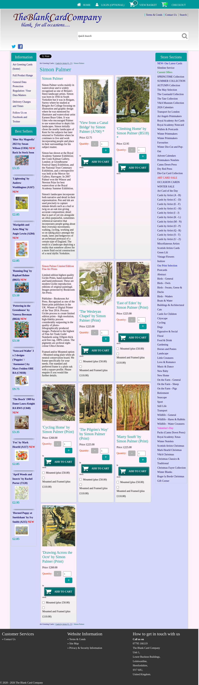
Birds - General (165, 278)
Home (86, 5)
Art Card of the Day (167, 190)
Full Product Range (23, 75)
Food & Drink (164, 340)
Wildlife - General (166, 415)
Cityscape (162, 318)
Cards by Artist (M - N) (169, 221)
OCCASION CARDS (168, 182)
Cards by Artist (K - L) (169, 217)
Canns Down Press (167, 164)
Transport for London (168, 111)
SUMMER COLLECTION (171, 81)
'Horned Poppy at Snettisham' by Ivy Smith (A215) (23, 517)
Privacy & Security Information (85, 648)
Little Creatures (165, 358)
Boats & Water (165, 300)
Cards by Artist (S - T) (64, 63)
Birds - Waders (165, 296)
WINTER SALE (165, 186)
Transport (162, 410)
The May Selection (167, 89)
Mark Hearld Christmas (169, 450)
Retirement (163, 393)
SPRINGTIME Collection (170, 76)
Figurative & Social (167, 331)
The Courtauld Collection (170, 94)
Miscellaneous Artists (168, 243)
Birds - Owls (164, 283)
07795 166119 (140, 643)
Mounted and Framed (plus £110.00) (93, 373)
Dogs (160, 327)
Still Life (162, 406)
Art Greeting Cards (47, 63)
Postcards (162, 270)
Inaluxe (161, 261)
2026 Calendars (165, 107)
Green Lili (162, 252)
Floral (160, 336)
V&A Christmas (165, 454)
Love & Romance (166, 362)
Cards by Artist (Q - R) (169, 230)
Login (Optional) (112, 5)
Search (183, 14)
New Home (163, 375)
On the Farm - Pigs (167, 388)
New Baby (162, 371)
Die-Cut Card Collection (170, 173)
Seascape (162, 397)
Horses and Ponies (166, 349)
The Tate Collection (167, 98)
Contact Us (171, 14)
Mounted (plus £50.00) (95, 361)
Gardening (162, 344)
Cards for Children (167, 314)
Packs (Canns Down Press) (171, 432)
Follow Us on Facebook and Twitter (20, 117)
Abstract (161, 274)
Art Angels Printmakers (169, 116)
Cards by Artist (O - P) (169, 226)
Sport (160, 401)
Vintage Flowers (165, 256)
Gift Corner (163, 481)
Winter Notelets (165, 441)
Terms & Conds (154, 14)
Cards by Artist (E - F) (169, 204)
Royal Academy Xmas (169, 437)
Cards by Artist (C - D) (169, 199)
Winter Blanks (164, 472)
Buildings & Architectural (170, 305)
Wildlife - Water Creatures (171, 423)
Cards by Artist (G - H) (169, 208)
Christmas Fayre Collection (171, 467)
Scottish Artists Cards (168, 248)
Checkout (179, 5)
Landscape (162, 353)
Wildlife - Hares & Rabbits (171, 419)
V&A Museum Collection (170, 103)
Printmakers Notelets (168, 160)
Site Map (74, 643)
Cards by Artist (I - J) (168, 212)
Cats (159, 309)
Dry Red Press (164, 168)
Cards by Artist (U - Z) (169, 239)
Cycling (161, 322)
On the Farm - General (169, 380)
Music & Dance (165, 366)
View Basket (148, 5)
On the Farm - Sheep (168, 384)
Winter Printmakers (167, 133)
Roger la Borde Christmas (170, 476)
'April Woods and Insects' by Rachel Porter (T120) (22, 479)
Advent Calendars (166, 155)
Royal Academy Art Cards (170, 120)
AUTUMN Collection (168, 85)
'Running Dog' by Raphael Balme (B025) (22, 275)
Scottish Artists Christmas (170, 445)
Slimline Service (165, 67)
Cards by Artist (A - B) (169, 195)
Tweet (42, 55)
